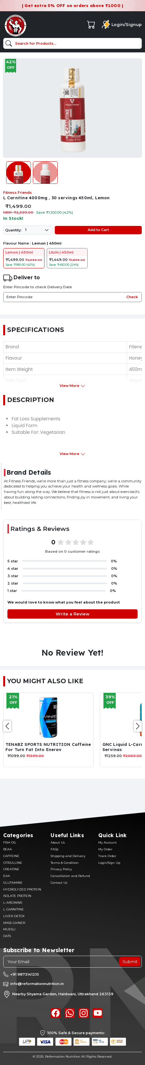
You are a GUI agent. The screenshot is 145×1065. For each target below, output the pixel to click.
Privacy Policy (61, 869)
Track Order (107, 856)
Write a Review (73, 614)
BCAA (7, 849)
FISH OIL (9, 842)
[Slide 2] (45, 172)
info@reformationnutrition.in (37, 983)
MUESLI (9, 929)
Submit (130, 961)
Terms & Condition (65, 862)
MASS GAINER (14, 923)
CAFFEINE (11, 856)
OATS (7, 936)
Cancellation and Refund (70, 876)
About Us (58, 842)
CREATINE (11, 869)
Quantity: (13, 230)
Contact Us (59, 882)
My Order (105, 849)
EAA (6, 876)
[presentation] (7, 726)
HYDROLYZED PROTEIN (22, 889)
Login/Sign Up (109, 862)
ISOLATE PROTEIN (17, 896)
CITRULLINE (12, 862)
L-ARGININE (13, 902)
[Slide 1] (18, 172)
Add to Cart (98, 230)
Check (132, 297)
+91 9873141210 (24, 974)
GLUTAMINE (13, 882)
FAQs (54, 849)
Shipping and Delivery (68, 856)
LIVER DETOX (13, 916)
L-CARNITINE (13, 909)
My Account (107, 842)
